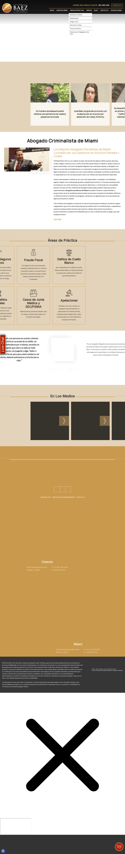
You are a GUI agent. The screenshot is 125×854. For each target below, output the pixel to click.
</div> (15, 826)
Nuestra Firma (62, 10)
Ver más (57, 219)
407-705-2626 (31, 567)
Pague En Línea (116, 10)
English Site (117, 5)
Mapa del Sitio (45, 516)
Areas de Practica (77, 10)
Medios (89, 10)
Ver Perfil (62, 376)
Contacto (104, 10)
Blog (96, 10)
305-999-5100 (103, 5)
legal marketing (106, 670)
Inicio (52, 10)
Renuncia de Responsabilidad (64, 516)
